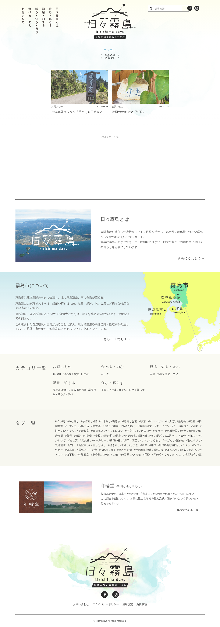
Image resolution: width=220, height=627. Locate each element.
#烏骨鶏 (96, 454)
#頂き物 (179, 440)
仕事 (114, 389)
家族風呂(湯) (78, 389)
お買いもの (62, 367)
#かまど (133, 445)
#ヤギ (143, 440)
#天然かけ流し (97, 445)
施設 (160, 373)
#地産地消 (189, 454)
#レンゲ (61, 440)
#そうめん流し (70, 421)
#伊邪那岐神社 (142, 449)
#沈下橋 (70, 454)
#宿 (95, 421)
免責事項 (141, 604)
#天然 (182, 430)
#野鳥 (118, 435)
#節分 (182, 435)
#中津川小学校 (92, 435)
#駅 (113, 449)
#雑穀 (182, 449)
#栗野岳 (181, 421)
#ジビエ (141, 430)
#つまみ (103, 421)
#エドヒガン (162, 426)
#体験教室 (83, 454)
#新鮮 (192, 430)
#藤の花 (107, 435)
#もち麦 (73, 440)
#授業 (142, 421)
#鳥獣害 (81, 445)
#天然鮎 (84, 440)
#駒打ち (115, 421)
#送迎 (123, 445)
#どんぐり (69, 430)
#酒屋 (143, 445)
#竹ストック (195, 435)
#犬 (57, 421)
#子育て (130, 430)
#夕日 (71, 445)
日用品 (85, 373)
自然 (152, 373)
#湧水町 (142, 435)
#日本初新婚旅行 (168, 445)
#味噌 (152, 445)
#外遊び (107, 454)
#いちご (176, 454)
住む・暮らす (112, 383)
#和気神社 (114, 440)
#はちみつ (171, 449)
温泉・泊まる (64, 383)
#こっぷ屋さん (180, 426)
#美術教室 (83, 430)
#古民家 (104, 449)
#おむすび (192, 440)
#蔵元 (68, 435)
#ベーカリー (98, 440)
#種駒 (77, 435)
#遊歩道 (70, 449)
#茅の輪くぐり (160, 454)
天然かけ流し (61, 389)
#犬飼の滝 (129, 435)
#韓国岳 (158, 449)
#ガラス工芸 (130, 440)
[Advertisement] (77, 164)
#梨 (191, 449)
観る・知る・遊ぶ (165, 367)
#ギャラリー (155, 430)
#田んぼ (170, 421)
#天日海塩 (97, 430)
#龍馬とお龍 (129, 421)
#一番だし (71, 426)
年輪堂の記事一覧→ (189, 510)
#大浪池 (96, 426)
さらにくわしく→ (191, 258)
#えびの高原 (122, 454)
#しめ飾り (155, 440)
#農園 (194, 426)
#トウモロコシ (114, 430)
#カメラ (185, 445)
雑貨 (76, 373)
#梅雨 (115, 426)
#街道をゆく (128, 426)
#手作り (85, 421)
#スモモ (136, 454)
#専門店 (84, 426)
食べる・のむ (112, 367)
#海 (151, 435)
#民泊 (159, 435)
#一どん (167, 440)
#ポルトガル (155, 421)
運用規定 (127, 604)
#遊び (106, 426)
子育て (105, 389)
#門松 (146, 454)
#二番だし (171, 435)
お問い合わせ (81, 604)
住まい (123, 389)
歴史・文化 (171, 373)
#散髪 (191, 421)
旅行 (70, 394)
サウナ (62, 394)
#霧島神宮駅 (145, 426)
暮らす (141, 389)
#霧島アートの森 (87, 449)
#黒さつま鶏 (124, 449)
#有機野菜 (171, 430)
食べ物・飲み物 (62, 373)
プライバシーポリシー (105, 604)
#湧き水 (113, 445)
